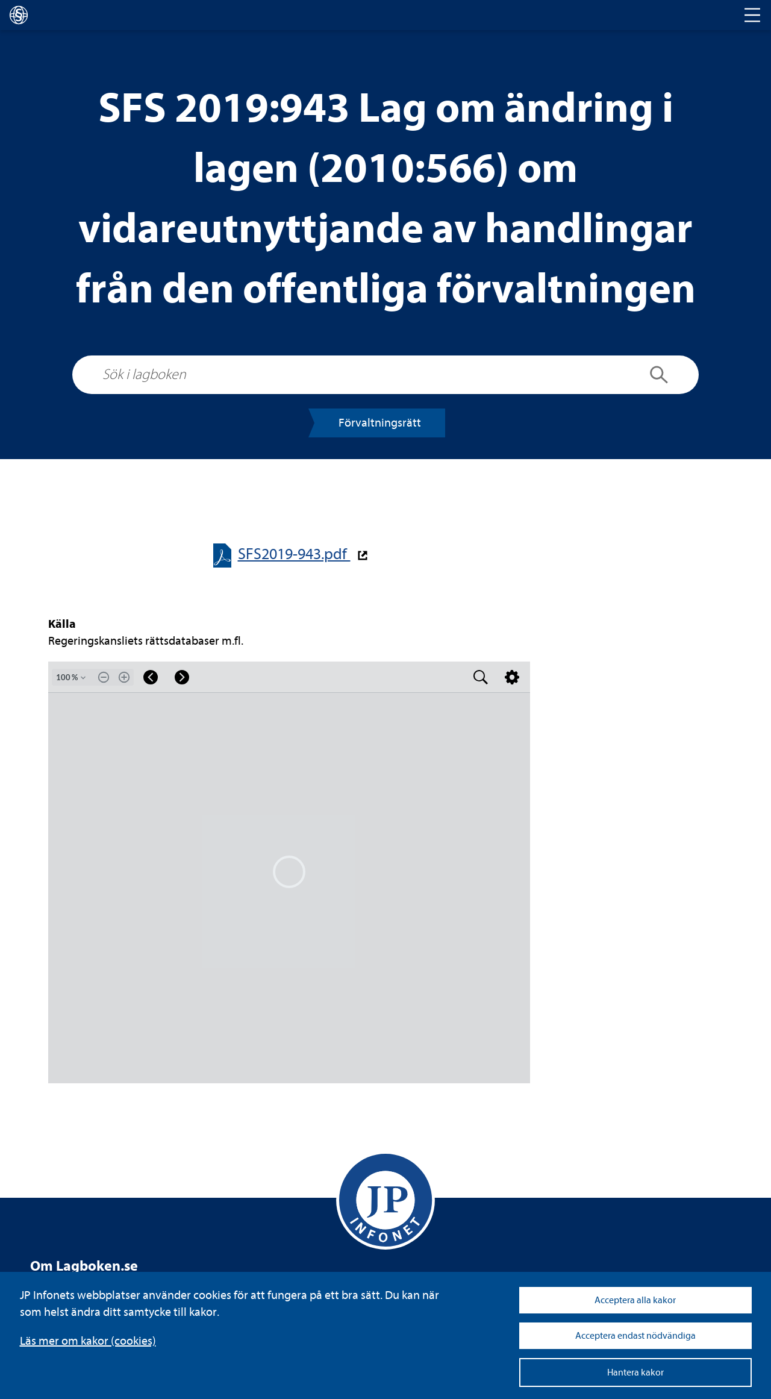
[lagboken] (18, 15)
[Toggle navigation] (752, 15)
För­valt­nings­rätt (380, 423)
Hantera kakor (635, 1372)
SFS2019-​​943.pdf (294, 554)
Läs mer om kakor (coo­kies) (88, 1341)
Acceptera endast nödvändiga (635, 1335)
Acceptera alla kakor (635, 1300)
